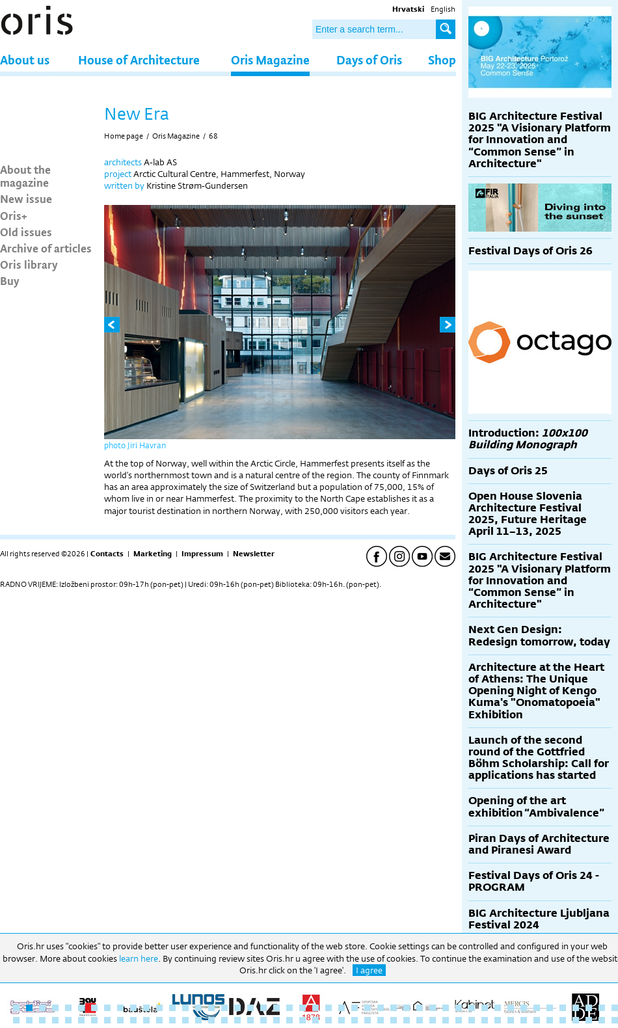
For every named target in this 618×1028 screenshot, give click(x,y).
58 (146, 1020)
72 (328, 1020)
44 (575, 1008)
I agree (369, 970)
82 (458, 1020)
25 (328, 1008)
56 (120, 1020)
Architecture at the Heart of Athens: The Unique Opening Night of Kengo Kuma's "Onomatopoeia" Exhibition (536, 691)
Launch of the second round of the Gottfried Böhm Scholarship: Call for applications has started (538, 758)
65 (237, 1020)
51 (55, 1020)
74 (354, 1020)
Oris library (29, 264)
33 (432, 1008)
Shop (442, 59)
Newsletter (254, 553)
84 (484, 1020)
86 (510, 1020)
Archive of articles (46, 248)
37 (484, 1008)
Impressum (202, 553)
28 (367, 1008)
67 (263, 1020)
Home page (123, 136)
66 (250, 1020)
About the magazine (25, 175)
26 (341, 1008)
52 (68, 1020)
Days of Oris (369, 59)
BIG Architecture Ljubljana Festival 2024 (539, 919)
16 (211, 1008)
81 (445, 1020)
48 (16, 1020)
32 (419, 1008)
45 (588, 1008)
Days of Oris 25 (508, 471)
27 (354, 1008)
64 (224, 1020)
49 (29, 1020)
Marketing (152, 553)
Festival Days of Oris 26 (530, 251)
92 (588, 1020)
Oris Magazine (270, 59)
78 (406, 1020)
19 (250, 1008)
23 (302, 1008)
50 (42, 1020)
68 (213, 136)
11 (146, 1008)
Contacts (107, 553)
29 (380, 1008)
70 (302, 1020)
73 (341, 1020)
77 (393, 1020)
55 (107, 1020)
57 (133, 1020)
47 (614, 1008)
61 (185, 1020)
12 (159, 1008)
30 (393, 1008)
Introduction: (527, 439)
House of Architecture (139, 59)
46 (601, 1008)
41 (536, 1008)
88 (536, 1020)
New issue (26, 198)
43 (562, 1008)
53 (81, 1020)
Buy (10, 280)
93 (601, 1020)
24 (315, 1008)
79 (419, 1020)
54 (94, 1020)
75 (367, 1020)
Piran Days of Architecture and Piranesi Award (539, 844)
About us (24, 59)
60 (172, 1020)
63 (211, 1020)
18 (237, 1008)
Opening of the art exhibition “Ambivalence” (536, 806)
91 (575, 1020)
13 (172, 1008)
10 (133, 1008)
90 (562, 1020)
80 (432, 1020)
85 (497, 1020)
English (443, 9)
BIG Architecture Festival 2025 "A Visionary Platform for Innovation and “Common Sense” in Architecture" (539, 139)
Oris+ (13, 215)
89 (549, 1020)
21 (276, 1008)
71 (315, 1020)
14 (185, 1008)
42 (549, 1008)
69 (289, 1020)
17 (224, 1008)
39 (510, 1008)
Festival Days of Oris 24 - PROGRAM (533, 881)
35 (458, 1008)
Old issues (26, 231)
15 (198, 1008)
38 (497, 1008)
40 (523, 1008)
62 (198, 1020)
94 (614, 1020)
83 (471, 1020)
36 (471, 1008)
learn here (138, 958)
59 (159, 1020)
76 (380, 1020)
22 (289, 1008)
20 (263, 1008)
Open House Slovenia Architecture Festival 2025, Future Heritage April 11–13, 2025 (527, 514)
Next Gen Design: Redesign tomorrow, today (539, 635)
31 (406, 1008)
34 (445, 1008)
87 (523, 1020)
